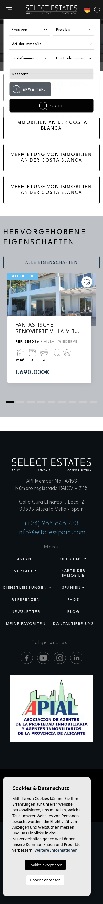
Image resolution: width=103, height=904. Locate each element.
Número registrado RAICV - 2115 (51, 488)
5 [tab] (51, 402)
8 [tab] (83, 402)
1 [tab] (10, 402)
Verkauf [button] (24, 571)
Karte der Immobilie (73, 573)
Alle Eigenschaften (51, 263)
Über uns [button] (71, 559)
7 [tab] (72, 402)
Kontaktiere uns (73, 624)
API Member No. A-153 (51, 481)
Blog (73, 612)
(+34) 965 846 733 (52, 523)
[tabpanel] (51, 333)
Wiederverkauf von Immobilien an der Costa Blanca (51, 123)
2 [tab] (20, 402)
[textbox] (33, 44)
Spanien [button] (71, 588)
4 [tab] (41, 402)
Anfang (26, 559)
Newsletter (26, 612)
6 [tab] (62, 402)
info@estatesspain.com (51, 532)
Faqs (73, 600)
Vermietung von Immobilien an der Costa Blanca (51, 157)
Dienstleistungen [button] (25, 588)
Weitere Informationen (55, 850)
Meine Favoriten (26, 624)
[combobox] (51, 44)
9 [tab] (93, 402)
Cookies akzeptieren (45, 864)
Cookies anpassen (45, 879)
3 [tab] (31, 402)
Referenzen (26, 600)
